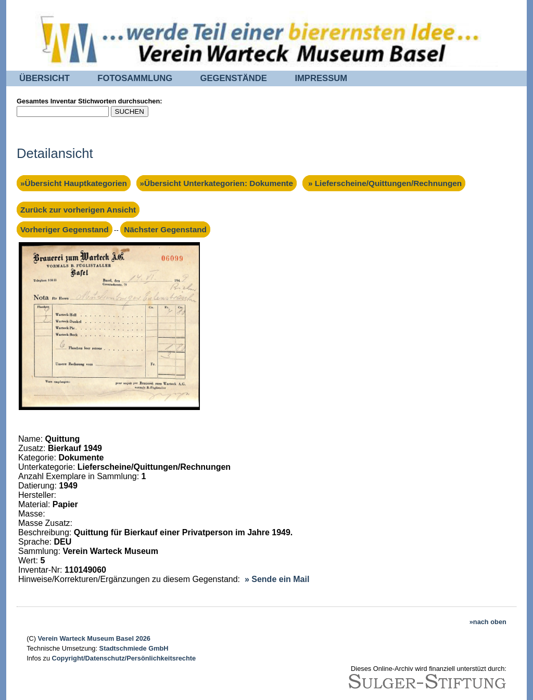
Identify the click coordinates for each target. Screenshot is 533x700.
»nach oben (487, 622)
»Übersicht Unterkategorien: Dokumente (216, 183)
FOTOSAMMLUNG (134, 78)
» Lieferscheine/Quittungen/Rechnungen (384, 183)
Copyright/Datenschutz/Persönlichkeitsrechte (124, 658)
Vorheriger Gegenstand (64, 229)
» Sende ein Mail (277, 579)
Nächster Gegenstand (165, 229)
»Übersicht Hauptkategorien (73, 183)
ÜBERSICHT (44, 78)
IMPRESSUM (321, 78)
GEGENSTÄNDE (233, 78)
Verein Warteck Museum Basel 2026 (94, 638)
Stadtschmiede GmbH (134, 648)
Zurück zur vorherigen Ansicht (78, 209)
